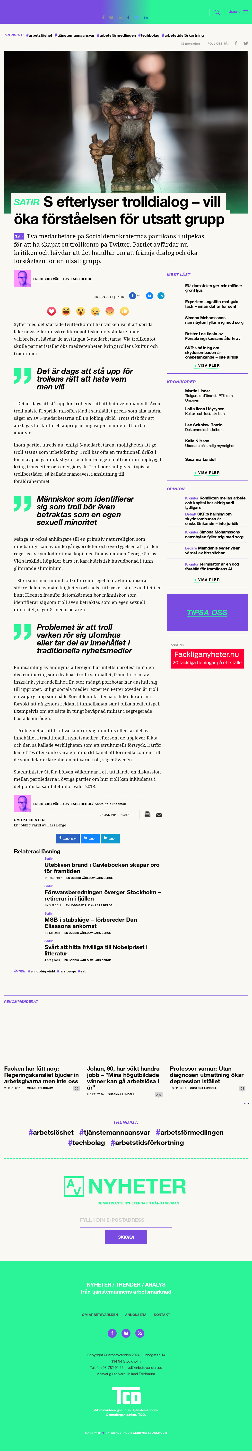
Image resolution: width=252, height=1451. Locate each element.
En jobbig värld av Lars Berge (65, 279)
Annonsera (136, 1313)
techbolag (148, 35)
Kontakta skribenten (116, 803)
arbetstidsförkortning (183, 35)
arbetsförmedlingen (116, 35)
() (61, 837)
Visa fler (209, 366)
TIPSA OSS (207, 612)
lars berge (66, 969)
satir (83, 969)
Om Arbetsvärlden (100, 1313)
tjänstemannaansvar (75, 35)
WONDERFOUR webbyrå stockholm (139, 1431)
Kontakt (162, 1313)
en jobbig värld (41, 969)
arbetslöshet (39, 35)
